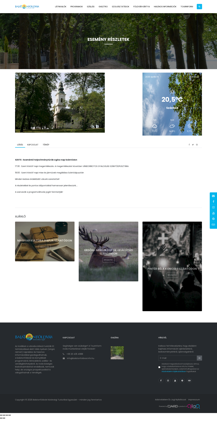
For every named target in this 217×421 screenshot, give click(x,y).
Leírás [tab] (20, 147)
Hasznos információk (165, 6)
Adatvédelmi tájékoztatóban (174, 373)
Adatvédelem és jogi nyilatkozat (170, 401)
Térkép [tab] (46, 147)
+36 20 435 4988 (75, 356)
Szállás (90, 6)
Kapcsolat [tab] (32, 147)
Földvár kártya (141, 6)
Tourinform (187, 6)
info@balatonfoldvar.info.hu (80, 360)
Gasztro (103, 6)
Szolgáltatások (120, 6)
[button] (199, 6)
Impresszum (194, 401)
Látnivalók (60, 6)
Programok (76, 6)
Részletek (44, 249)
